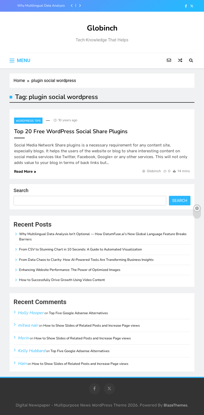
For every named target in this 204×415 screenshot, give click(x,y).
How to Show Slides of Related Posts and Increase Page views (91, 325)
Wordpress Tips (28, 121)
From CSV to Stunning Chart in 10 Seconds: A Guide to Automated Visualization (80, 249)
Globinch (102, 28)
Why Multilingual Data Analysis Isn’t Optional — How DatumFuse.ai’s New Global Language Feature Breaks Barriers (40, 5)
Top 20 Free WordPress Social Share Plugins (71, 131)
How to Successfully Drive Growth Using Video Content (62, 280)
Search (21, 190)
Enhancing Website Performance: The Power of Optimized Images (69, 269)
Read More (25, 171)
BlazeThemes (175, 405)
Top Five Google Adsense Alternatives (78, 313)
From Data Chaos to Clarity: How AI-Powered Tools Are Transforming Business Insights (86, 259)
